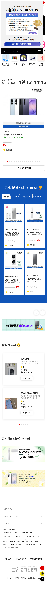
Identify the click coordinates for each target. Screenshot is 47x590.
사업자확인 (28, 537)
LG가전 (16, 197)
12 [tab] (30, 161)
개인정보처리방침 (36, 559)
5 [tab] (16, 161)
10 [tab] (26, 161)
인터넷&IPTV (38, 197)
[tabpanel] (23, 119)
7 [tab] (20, 161)
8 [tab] (22, 161)
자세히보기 (26, 378)
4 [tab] (14, 161)
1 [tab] (8, 161)
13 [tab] (32, 161)
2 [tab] (9, 161)
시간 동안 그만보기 (10, 51)
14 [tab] (35, 161)
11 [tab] (28, 161)
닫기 (38, 51)
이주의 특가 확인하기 (24, 168)
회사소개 (8, 559)
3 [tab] (11, 161)
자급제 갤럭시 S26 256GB (12, 135)
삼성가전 (6, 197)
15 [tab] (37, 161)
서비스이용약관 (20, 559)
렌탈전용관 (26, 197)
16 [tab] (39, 161)
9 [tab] (24, 161)
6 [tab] (18, 161)
